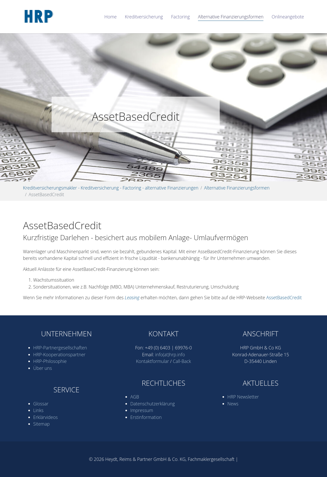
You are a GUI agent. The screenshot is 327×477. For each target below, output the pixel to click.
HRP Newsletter (243, 397)
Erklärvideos (45, 417)
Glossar (41, 404)
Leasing (132, 297)
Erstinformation (146, 417)
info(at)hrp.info (170, 354)
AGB (134, 397)
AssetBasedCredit (284, 297)
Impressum (141, 410)
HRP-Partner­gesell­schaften (60, 348)
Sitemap (41, 424)
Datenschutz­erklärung (152, 404)
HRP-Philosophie (50, 361)
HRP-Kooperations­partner (59, 354)
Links (38, 410)
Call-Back (182, 361)
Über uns (42, 368)
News (232, 404)
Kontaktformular (152, 361)
